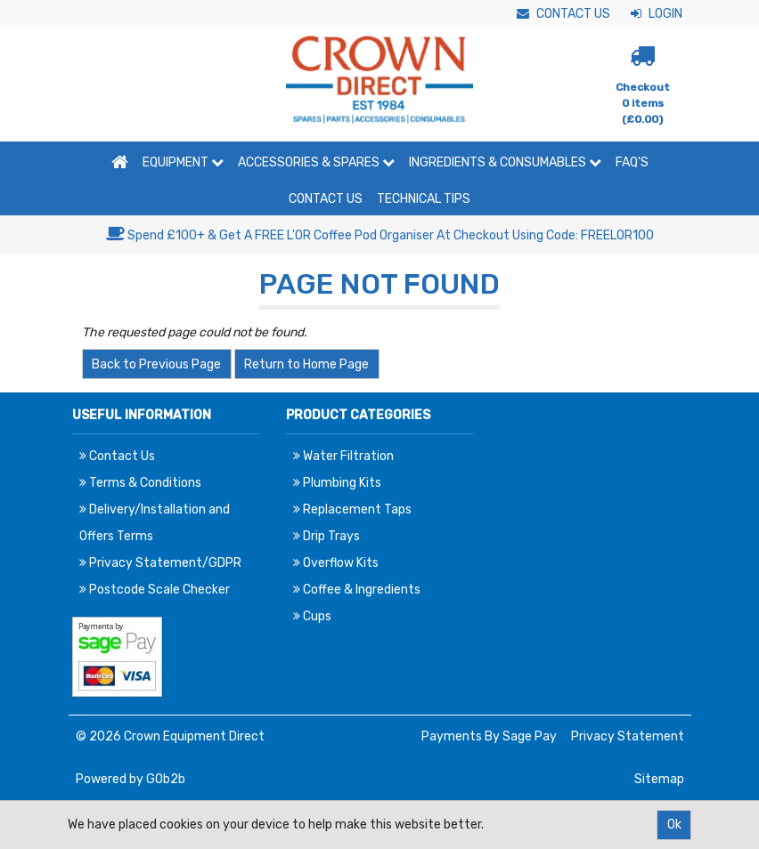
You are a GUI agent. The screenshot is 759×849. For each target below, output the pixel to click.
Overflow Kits (336, 562)
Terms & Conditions (140, 482)
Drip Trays (326, 536)
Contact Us (563, 13)
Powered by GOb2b (130, 779)
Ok (674, 824)
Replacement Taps (352, 509)
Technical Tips (423, 198)
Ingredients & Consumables (505, 162)
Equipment (183, 162)
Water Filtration (343, 456)
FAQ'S (632, 162)
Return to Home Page (306, 364)
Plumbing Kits (337, 482)
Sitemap (659, 779)
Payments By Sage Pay (489, 736)
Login (656, 13)
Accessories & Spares (316, 162)
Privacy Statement (627, 736)
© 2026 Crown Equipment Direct (170, 736)
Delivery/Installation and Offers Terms (154, 523)
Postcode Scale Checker (154, 589)
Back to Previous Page (156, 364)
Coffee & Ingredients (356, 589)
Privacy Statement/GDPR (160, 562)
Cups (312, 616)
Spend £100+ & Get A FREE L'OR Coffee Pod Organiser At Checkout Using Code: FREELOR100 (380, 235)
